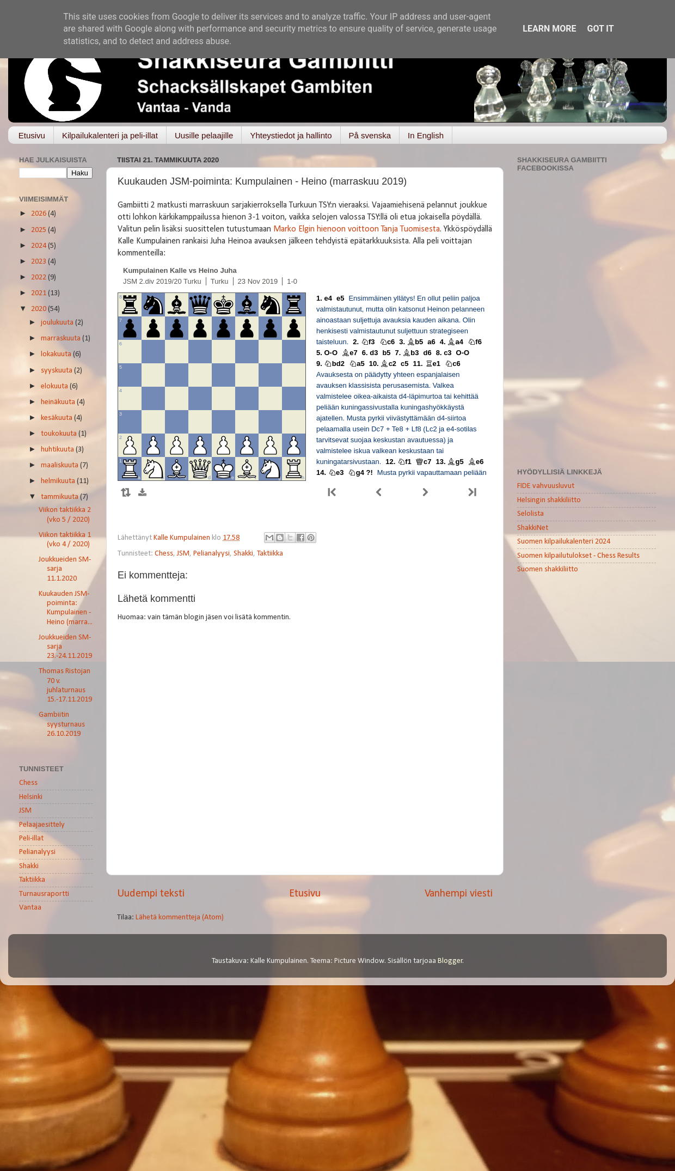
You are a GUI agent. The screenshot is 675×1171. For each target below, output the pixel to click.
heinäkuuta (59, 402)
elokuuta (55, 386)
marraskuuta (61, 338)
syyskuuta (57, 371)
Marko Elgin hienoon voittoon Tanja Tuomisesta (356, 229)
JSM (183, 554)
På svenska (370, 135)
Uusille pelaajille (204, 135)
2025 (39, 230)
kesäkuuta (57, 418)
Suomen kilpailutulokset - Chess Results (578, 556)
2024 (39, 246)
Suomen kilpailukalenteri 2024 (563, 542)
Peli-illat (31, 838)
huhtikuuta (58, 450)
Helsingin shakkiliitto (549, 500)
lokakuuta (57, 354)
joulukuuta (58, 323)
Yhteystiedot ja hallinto (291, 135)
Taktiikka (270, 554)
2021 (39, 293)
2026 (39, 214)
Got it (600, 28)
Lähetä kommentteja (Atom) (180, 917)
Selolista (530, 514)
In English (426, 135)
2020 (39, 309)
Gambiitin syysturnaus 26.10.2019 (62, 724)
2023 (39, 262)
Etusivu (32, 135)
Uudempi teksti (151, 893)
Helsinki (30, 797)
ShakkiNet (532, 528)
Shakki (243, 554)
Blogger (450, 961)
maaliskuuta (60, 465)
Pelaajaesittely (42, 825)
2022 (39, 277)
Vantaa (30, 908)
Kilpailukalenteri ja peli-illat (110, 135)
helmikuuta (59, 481)
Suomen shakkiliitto (547, 569)
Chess (164, 554)
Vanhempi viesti (459, 893)
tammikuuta (60, 497)
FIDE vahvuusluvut (545, 486)
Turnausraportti (44, 894)
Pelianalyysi (211, 554)
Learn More (549, 28)
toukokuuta (59, 434)
